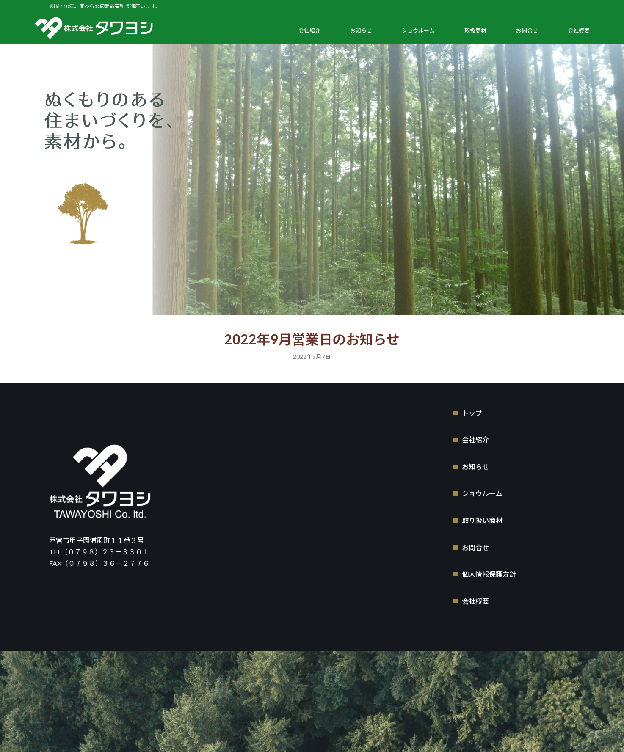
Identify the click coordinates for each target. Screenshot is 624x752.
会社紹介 (309, 30)
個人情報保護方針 (489, 574)
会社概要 (579, 30)
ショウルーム (418, 30)
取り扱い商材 (482, 520)
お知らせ (361, 30)
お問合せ (527, 30)
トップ (472, 412)
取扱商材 (475, 30)
